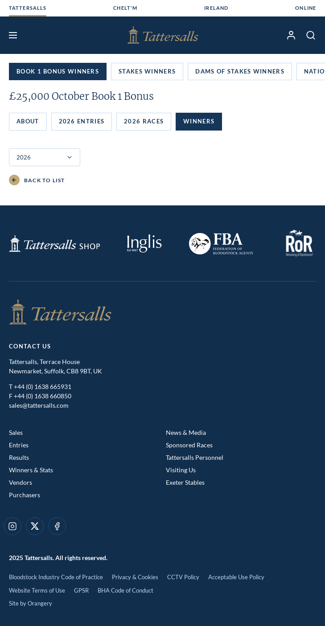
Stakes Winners (147, 71)
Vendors (20, 482)
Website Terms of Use (37, 590)
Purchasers (24, 495)
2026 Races (144, 121)
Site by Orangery (30, 603)
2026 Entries (82, 121)
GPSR (81, 590)
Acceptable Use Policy (236, 577)
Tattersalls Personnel (194, 457)
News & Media (186, 432)
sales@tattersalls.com (39, 405)
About (27, 121)
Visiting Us (181, 470)
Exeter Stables (185, 482)
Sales (16, 432)
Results (19, 457)
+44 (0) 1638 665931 (42, 386)
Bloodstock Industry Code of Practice (56, 577)
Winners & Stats (31, 470)
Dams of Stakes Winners (239, 71)
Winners (198, 121)
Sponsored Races (189, 445)
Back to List (37, 180)
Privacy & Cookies (135, 577)
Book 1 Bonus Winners (57, 71)
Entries (19, 445)
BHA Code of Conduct (125, 590)
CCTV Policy (183, 577)
